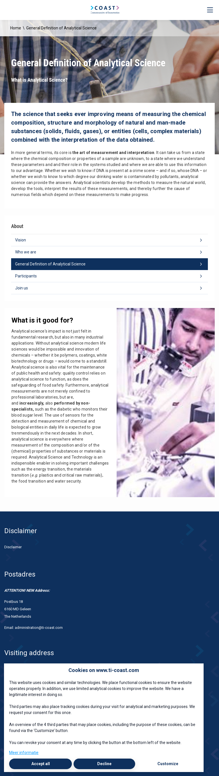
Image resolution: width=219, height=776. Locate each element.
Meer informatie (23, 752)
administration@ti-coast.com (39, 627)
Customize (167, 763)
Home (15, 28)
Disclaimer (13, 547)
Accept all (40, 763)
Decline (104, 763)
